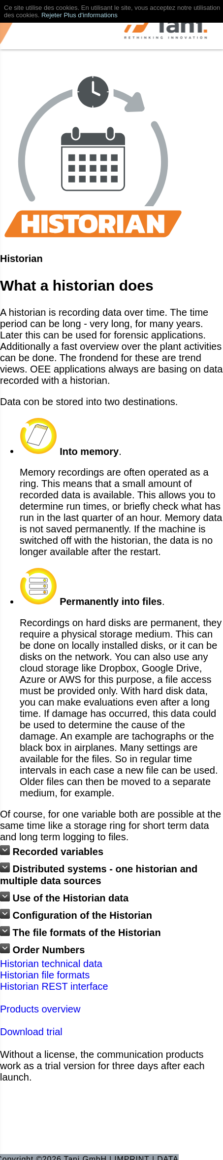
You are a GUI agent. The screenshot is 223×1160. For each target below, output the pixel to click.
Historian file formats (45, 975)
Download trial (31, 1031)
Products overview (40, 1009)
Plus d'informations (90, 15)
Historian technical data (51, 963)
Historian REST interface (54, 986)
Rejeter (51, 15)
